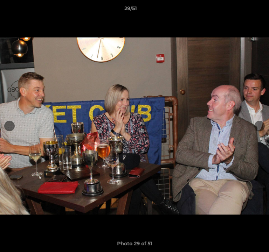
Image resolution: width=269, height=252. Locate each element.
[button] (244, 10)
